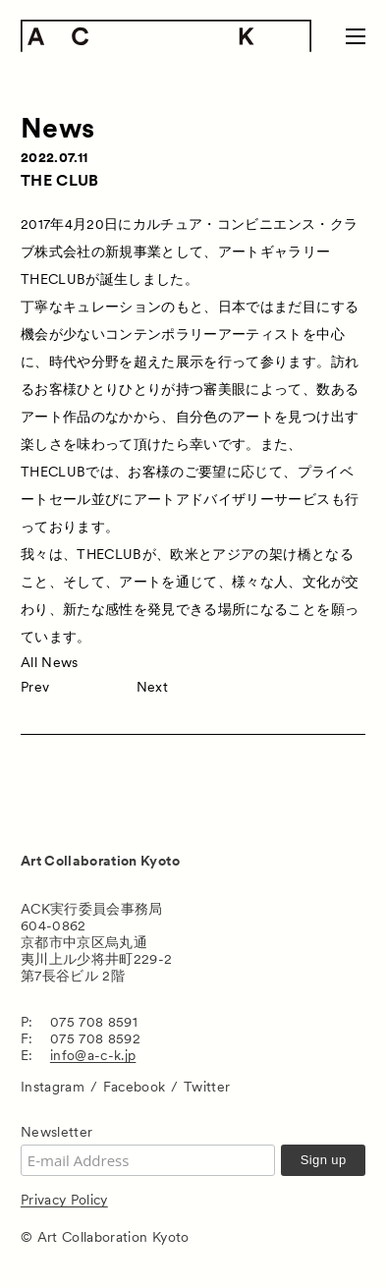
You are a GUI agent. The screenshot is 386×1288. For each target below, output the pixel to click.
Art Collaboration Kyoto (100, 860)
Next (152, 687)
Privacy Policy (64, 1199)
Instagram (52, 1086)
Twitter (207, 1086)
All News (50, 662)
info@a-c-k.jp (93, 1055)
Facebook (134, 1086)
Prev (35, 687)
